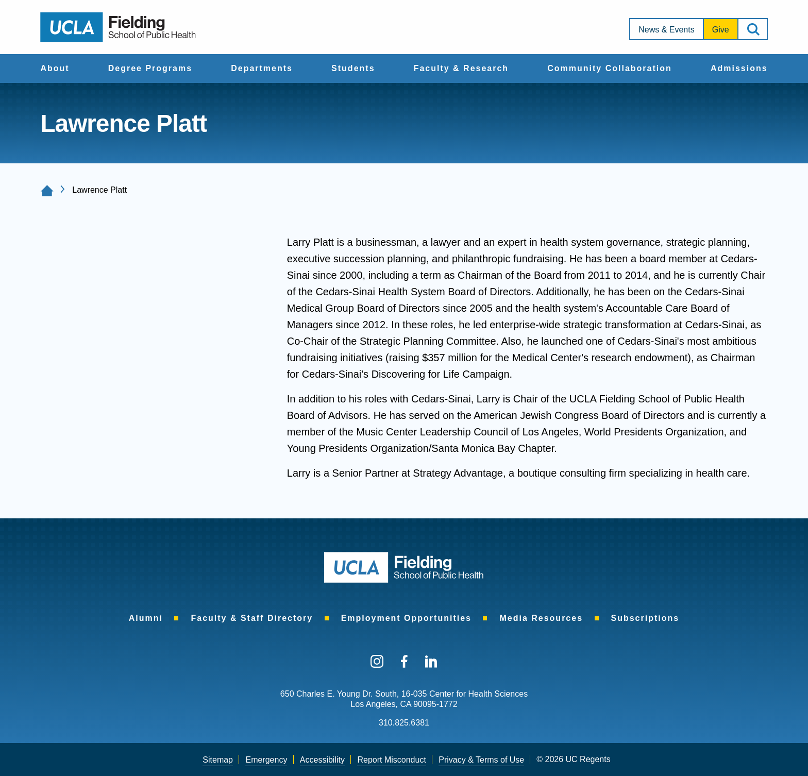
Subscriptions (645, 618)
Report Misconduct (391, 759)
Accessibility (322, 759)
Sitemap (218, 759)
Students (353, 68)
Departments (262, 68)
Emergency (266, 759)
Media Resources (541, 618)
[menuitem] (54, 68)
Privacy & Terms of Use (481, 759)
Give (720, 29)
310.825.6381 (404, 722)
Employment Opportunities (406, 618)
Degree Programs (150, 68)
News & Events (666, 29)
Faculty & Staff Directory (252, 618)
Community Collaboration (609, 68)
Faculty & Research (461, 68)
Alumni (146, 618)
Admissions (739, 68)
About (54, 68)
